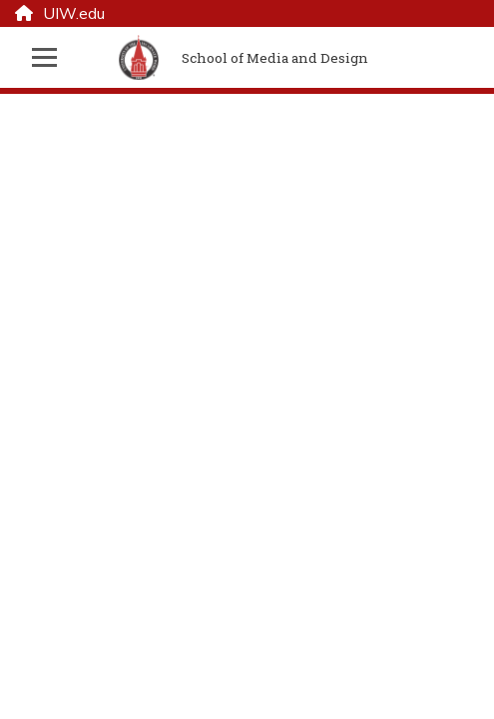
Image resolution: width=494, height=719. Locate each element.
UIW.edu (60, 14)
